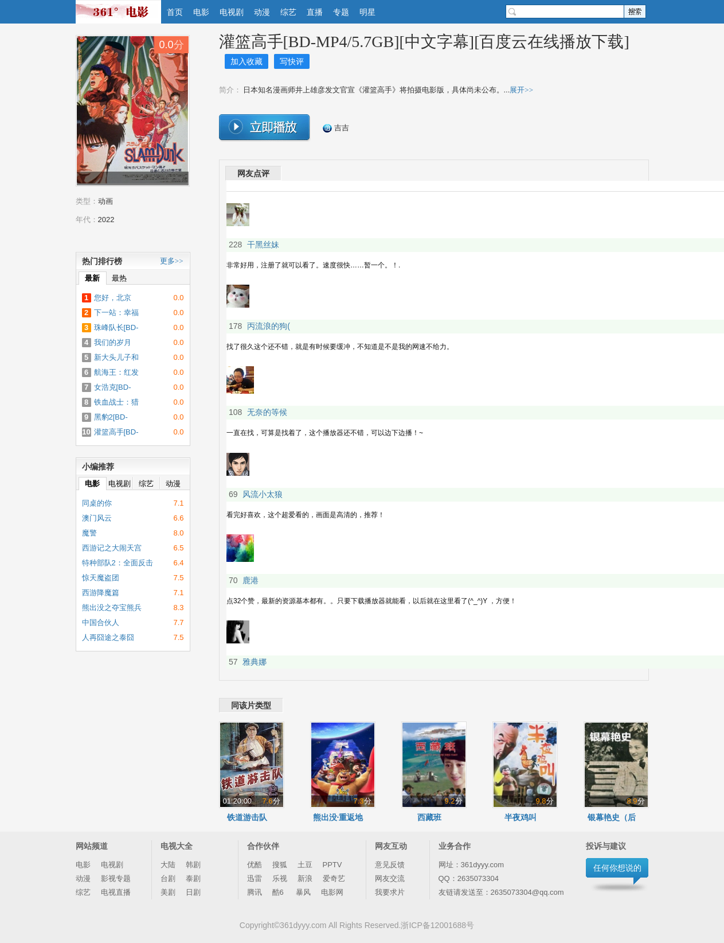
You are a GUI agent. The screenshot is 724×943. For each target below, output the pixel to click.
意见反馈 (390, 864)
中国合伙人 (100, 622)
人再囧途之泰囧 (108, 637)
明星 (367, 12)
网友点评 (253, 173)
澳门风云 (97, 518)
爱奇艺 (334, 878)
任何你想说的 (617, 867)
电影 (201, 12)
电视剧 (232, 12)
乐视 (279, 878)
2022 (106, 219)
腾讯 (254, 892)
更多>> (171, 261)
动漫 (262, 12)
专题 (341, 12)
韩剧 (193, 864)
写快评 (292, 61)
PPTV (332, 864)
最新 (92, 278)
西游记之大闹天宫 (112, 548)
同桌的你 (97, 503)
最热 (119, 278)
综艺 (288, 12)
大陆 (168, 864)
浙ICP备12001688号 (437, 925)
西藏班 (429, 817)
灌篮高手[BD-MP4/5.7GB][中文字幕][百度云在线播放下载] (424, 42)
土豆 (305, 864)
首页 (175, 12)
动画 (105, 201)
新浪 (305, 878)
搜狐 (279, 864)
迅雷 (254, 878)
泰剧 (193, 878)
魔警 (89, 533)
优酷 (254, 864)
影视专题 (116, 878)
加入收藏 (246, 61)
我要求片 (390, 892)
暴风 (303, 892)
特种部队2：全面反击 (117, 562)
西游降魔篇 (100, 592)
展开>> (521, 90)
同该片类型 (251, 705)
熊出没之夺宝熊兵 (112, 607)
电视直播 (116, 892)
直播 (315, 12)
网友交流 (390, 878)
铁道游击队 (247, 817)
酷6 (279, 892)
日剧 (193, 892)
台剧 (168, 878)
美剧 (168, 892)
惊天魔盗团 (100, 577)
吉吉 (336, 128)
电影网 (332, 892)
